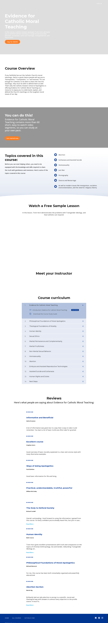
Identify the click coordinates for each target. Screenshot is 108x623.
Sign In (100, 3)
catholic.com (29, 615)
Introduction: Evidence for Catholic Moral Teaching (54, 307)
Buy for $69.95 (12, 42)
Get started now (12, 137)
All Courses (16, 615)
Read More (29, 521)
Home (7, 615)
